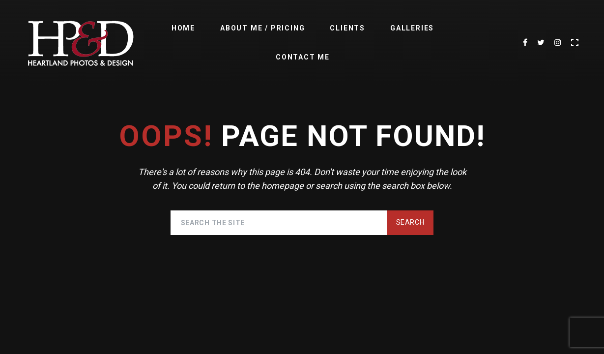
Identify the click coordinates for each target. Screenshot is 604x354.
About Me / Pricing (262, 28)
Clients (347, 28)
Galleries (412, 28)
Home (183, 28)
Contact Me (303, 57)
